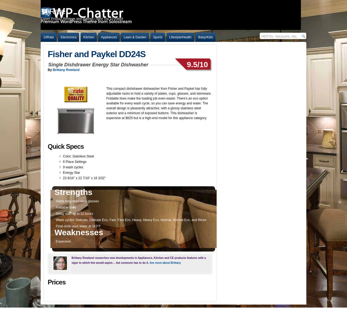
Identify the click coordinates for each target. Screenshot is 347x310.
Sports (158, 37)
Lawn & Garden (135, 37)
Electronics (69, 37)
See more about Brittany (165, 262)
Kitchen (88, 37)
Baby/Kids (205, 37)
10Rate (48, 37)
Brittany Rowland (66, 70)
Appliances (109, 37)
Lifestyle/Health (180, 37)
